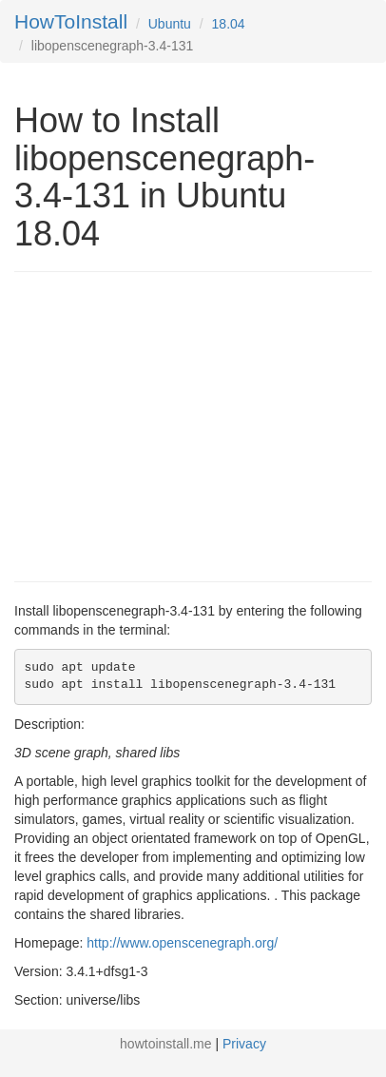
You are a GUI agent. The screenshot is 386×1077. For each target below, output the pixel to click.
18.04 (228, 23)
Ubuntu (169, 23)
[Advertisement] (174, 424)
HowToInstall (70, 21)
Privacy (244, 1043)
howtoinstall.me (166, 1043)
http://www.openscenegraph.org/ (182, 942)
